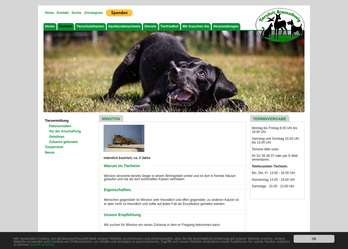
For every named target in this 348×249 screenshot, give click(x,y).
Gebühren (56, 137)
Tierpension (54, 147)
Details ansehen (42, 244)
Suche (76, 13)
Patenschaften (60, 126)
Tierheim (65, 26)
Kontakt (63, 13)
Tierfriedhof (169, 26)
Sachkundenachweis (124, 26)
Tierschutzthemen (90, 26)
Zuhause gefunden (63, 142)
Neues (50, 152)
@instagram (93, 13)
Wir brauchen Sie (195, 26)
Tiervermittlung (57, 121)
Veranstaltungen (225, 26)
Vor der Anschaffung (65, 131)
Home (49, 13)
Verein (50, 26)
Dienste (150, 26)
